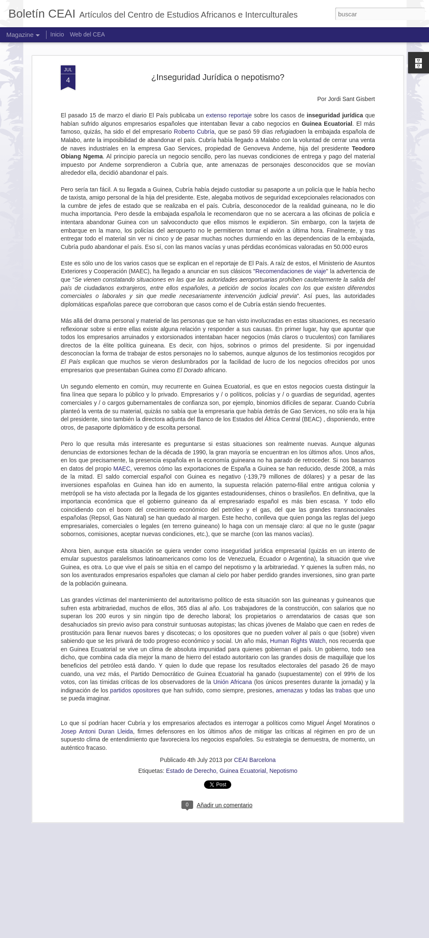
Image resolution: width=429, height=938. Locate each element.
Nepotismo (283, 707)
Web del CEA (87, 34)
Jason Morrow (249, 933)
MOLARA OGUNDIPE (163, 833)
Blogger (318, 933)
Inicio (57, 34)
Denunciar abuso (345, 933)
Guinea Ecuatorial (243, 707)
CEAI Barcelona (255, 696)
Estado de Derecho (191, 707)
